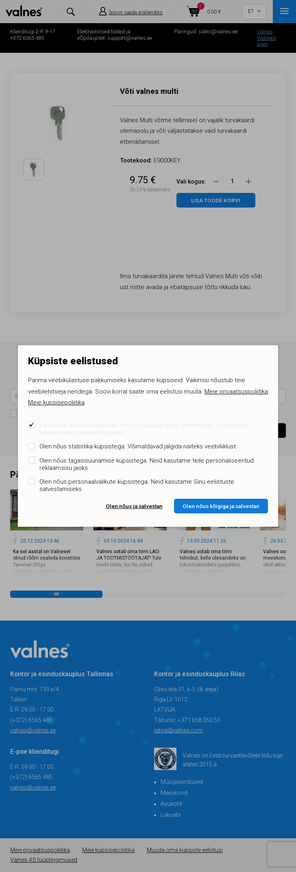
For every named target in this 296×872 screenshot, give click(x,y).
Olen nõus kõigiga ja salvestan (221, 506)
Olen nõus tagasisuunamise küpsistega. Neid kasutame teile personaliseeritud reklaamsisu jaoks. (146, 464)
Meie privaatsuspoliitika (236, 391)
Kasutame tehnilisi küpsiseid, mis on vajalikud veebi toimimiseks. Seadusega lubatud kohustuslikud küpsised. (143, 429)
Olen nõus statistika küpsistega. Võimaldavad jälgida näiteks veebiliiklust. (138, 446)
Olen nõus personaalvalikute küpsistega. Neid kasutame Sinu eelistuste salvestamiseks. (136, 485)
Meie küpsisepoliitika (56, 402)
